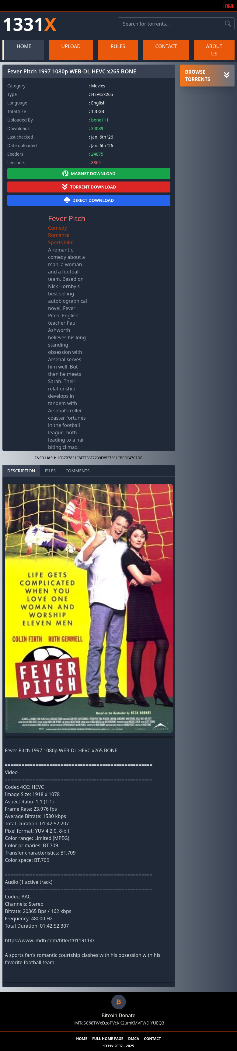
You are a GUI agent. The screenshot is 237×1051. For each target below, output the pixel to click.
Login (229, 6)
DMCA (133, 1038)
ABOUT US (214, 50)
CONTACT (166, 46)
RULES (118, 46)
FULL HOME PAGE (107, 1038)
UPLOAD (71, 46)
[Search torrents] (228, 23)
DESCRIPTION (21, 471)
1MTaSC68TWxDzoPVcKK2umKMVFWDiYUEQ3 (118, 1023)
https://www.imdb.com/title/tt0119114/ (49, 940)
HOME (24, 46)
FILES (50, 471)
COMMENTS (77, 471)
